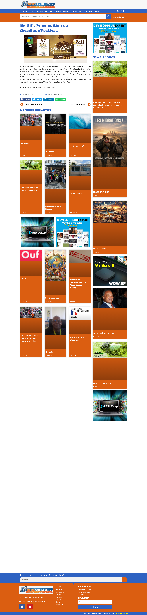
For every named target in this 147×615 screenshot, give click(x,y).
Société (58, 11)
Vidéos (32, 11)
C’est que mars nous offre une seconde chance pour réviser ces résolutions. (108, 105)
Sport (81, 11)
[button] (25, 99)
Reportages (49, 11)
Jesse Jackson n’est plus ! (104, 333)
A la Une (24, 11)
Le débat (49, 152)
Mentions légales (84, 592)
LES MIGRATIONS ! (101, 192)
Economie (88, 11)
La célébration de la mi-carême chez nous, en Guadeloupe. (30, 338)
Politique (66, 11)
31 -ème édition (52, 298)
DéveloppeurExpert (121, 613)
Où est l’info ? (76, 193)
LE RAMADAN (99, 249)
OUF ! (23, 279)
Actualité (40, 11)
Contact (97, 11)
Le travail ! (25, 143)
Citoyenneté (77, 146)
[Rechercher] (108, 16)
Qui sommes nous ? (85, 590)
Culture (74, 11)
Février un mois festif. (103, 383)
